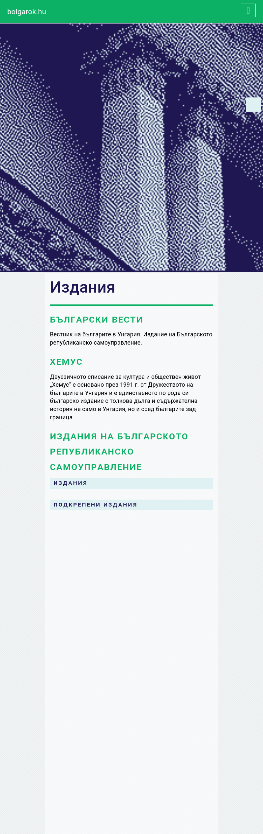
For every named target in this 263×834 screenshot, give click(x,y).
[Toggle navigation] (248, 10)
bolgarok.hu (26, 12)
